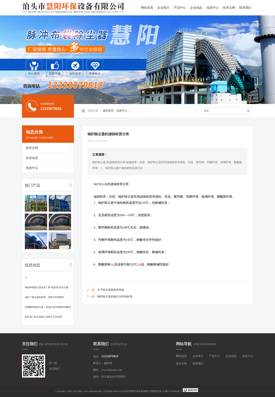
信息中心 (212, 7)
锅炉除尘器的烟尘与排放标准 (114, 296)
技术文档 (229, 7)
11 (26, 277)
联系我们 (245, 7)
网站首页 (147, 7)
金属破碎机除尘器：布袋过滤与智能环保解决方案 (48, 309)
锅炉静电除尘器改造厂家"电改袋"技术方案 (46, 287)
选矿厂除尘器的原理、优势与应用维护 (44, 297)
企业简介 (163, 7)
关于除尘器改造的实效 (110, 289)
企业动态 (196, 7)
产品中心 (180, 7)
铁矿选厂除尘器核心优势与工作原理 (43, 317)
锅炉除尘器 (100, 184)
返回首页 (108, 110)
